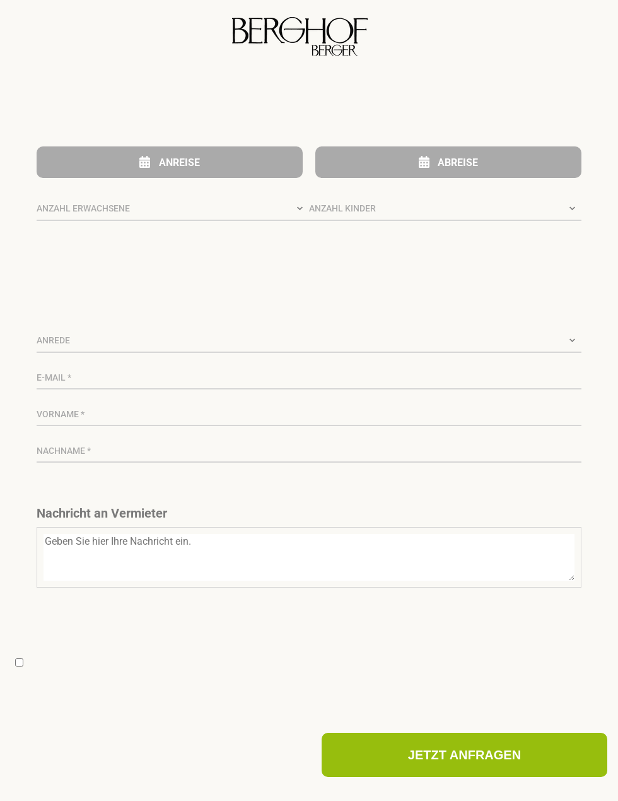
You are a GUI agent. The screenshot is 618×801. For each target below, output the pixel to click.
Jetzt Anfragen (464, 755)
